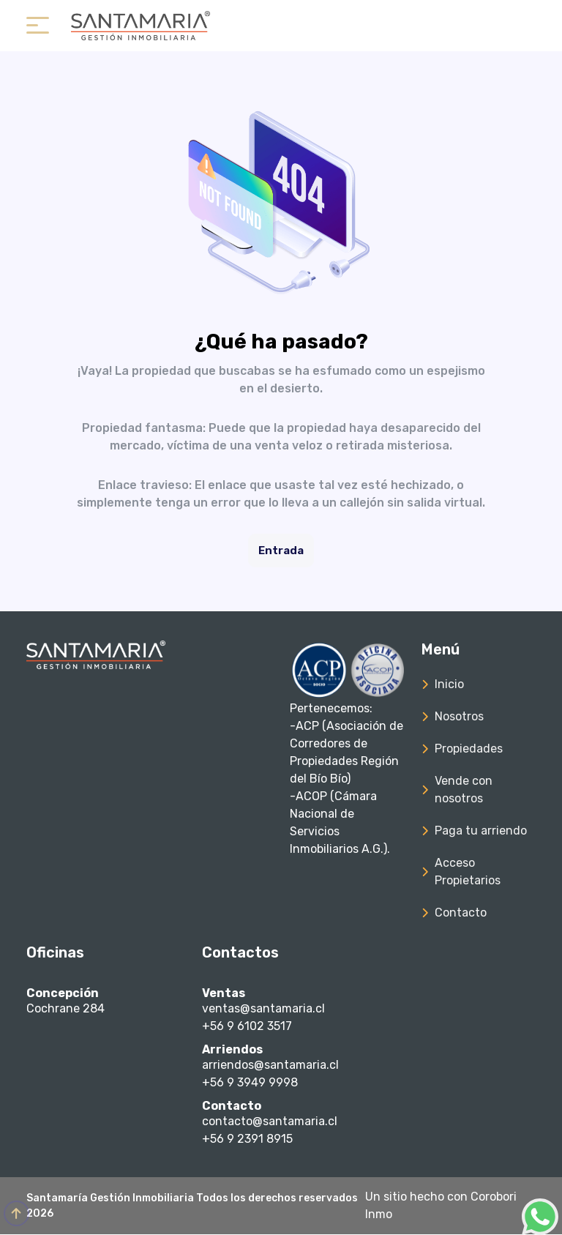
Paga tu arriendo (481, 830)
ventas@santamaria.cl (263, 1008)
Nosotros (459, 716)
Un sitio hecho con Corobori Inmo (441, 1206)
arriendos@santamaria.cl (270, 1065)
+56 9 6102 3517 (247, 1026)
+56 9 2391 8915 (247, 1139)
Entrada (281, 550)
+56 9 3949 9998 (250, 1082)
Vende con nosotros (463, 789)
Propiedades (469, 748)
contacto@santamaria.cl (269, 1122)
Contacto (461, 912)
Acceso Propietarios (468, 871)
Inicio (449, 684)
